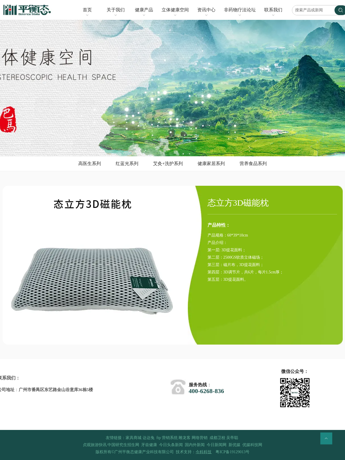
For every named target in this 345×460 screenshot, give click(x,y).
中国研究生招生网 (123, 445)
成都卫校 (217, 438)
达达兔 (148, 438)
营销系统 (170, 438)
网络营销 (200, 438)
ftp (158, 438)
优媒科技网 (252, 445)
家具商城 (133, 438)
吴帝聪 (232, 438)
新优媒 (234, 445)
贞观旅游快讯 (95, 445)
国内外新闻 (195, 445)
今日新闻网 (217, 445)
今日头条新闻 (171, 445)
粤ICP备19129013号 (232, 452)
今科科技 (203, 452)
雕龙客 (185, 438)
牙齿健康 (149, 445)
